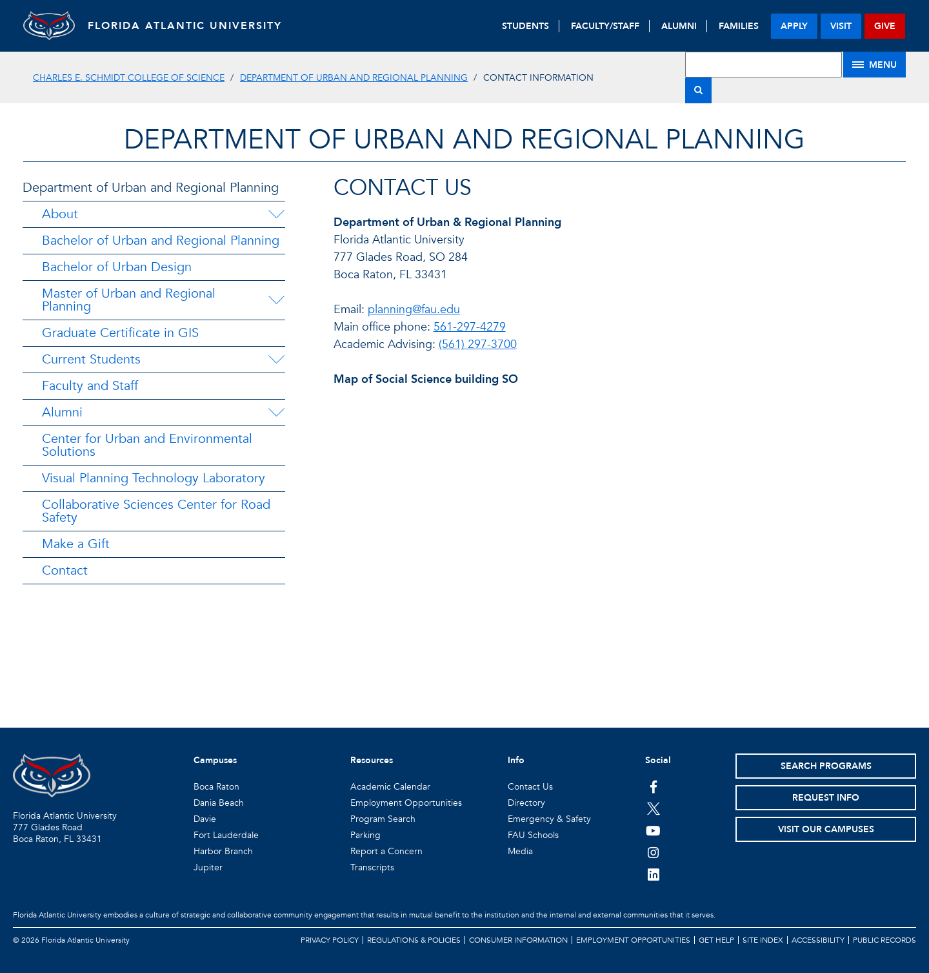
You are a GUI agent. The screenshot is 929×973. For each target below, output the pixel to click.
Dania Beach (219, 803)
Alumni (62, 412)
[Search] (698, 90)
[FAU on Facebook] (653, 786)
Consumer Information (518, 940)
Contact (65, 570)
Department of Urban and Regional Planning (354, 78)
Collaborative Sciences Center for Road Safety (156, 511)
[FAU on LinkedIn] (653, 874)
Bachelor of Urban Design (117, 267)
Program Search (382, 819)
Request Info (825, 798)
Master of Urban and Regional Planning (128, 300)
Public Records (884, 940)
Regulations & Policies (414, 940)
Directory (526, 803)
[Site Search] (763, 64)
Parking (365, 835)
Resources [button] (371, 760)
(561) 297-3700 (478, 344)
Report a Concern (386, 851)
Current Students (91, 359)
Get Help (716, 940)
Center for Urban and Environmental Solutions (147, 445)
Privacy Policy (330, 940)
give (884, 26)
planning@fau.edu (414, 310)
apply (794, 26)
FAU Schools (533, 835)
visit (841, 26)
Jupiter (208, 867)
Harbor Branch (223, 851)
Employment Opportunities (406, 803)
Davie (205, 819)
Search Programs (826, 766)
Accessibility (818, 940)
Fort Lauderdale (226, 835)
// (615, 533)
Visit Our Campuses (826, 829)
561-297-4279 (470, 327)
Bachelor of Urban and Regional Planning (160, 240)
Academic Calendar (390, 787)
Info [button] (516, 760)
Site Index (763, 940)
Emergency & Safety (549, 819)
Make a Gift (76, 544)
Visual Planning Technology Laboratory (153, 478)
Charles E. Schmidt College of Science (129, 78)
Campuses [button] (215, 760)
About (60, 214)
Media (520, 851)
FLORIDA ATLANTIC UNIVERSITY (185, 26)
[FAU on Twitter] (653, 808)
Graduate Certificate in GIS (120, 333)
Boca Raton (216, 787)
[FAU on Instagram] (653, 852)
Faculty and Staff (90, 385)
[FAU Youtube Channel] (653, 830)
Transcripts (372, 867)
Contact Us (530, 787)
